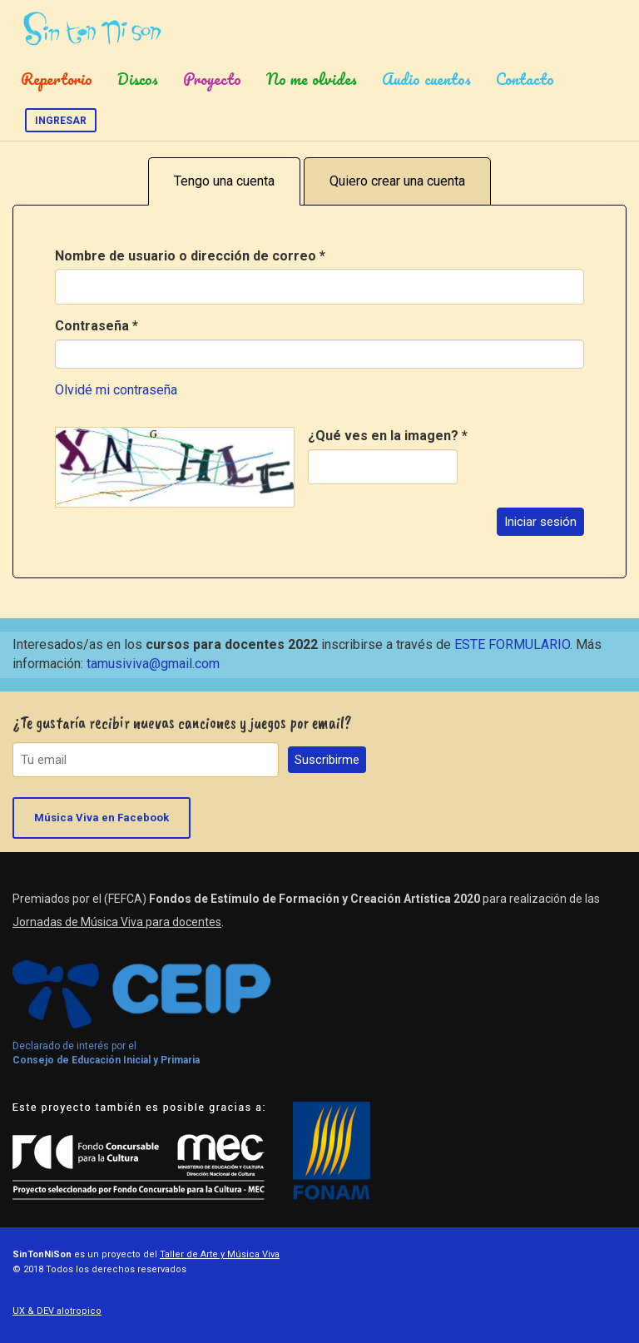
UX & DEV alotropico (57, 1311)
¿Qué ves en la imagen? (388, 436)
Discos (137, 79)
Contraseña (96, 326)
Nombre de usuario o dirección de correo (190, 256)
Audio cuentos (426, 79)
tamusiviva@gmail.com (153, 664)
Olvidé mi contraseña (116, 390)
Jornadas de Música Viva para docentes (116, 922)
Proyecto (212, 79)
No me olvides (311, 79)
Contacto (525, 79)
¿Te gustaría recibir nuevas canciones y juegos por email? (182, 722)
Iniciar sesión (540, 521)
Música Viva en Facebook (101, 817)
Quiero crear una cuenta (397, 181)
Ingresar (61, 120)
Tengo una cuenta (224, 181)
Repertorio (56, 79)
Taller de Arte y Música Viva (220, 1254)
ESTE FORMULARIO (512, 644)
